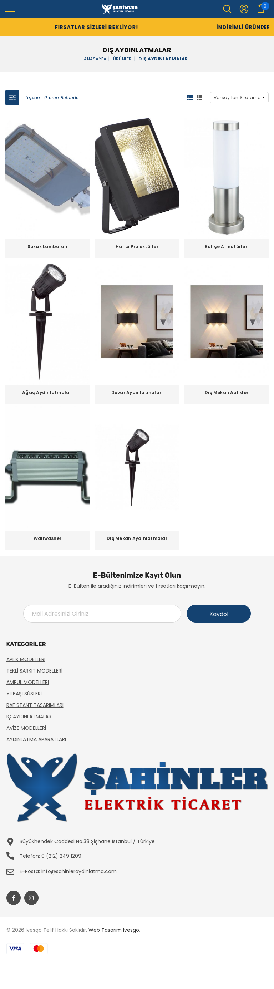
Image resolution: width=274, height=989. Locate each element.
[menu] (10, 9)
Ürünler (122, 58)
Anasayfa (95, 58)
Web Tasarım (105, 930)
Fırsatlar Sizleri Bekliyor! (85, 27)
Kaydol (218, 614)
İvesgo (131, 930)
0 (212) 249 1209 (61, 856)
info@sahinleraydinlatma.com (79, 871)
